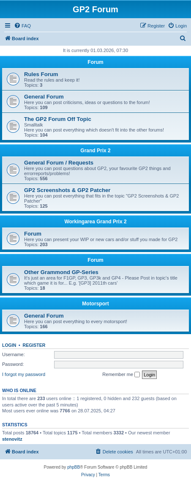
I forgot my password (23, 374)
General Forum (44, 96)
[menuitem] (22, 26)
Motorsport (95, 304)
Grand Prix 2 (95, 151)
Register (34, 345)
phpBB (73, 467)
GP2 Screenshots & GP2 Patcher (67, 190)
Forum (95, 62)
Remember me (121, 375)
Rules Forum (41, 74)
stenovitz (12, 439)
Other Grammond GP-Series (61, 272)
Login (9, 345)
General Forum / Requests (58, 162)
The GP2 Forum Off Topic (57, 119)
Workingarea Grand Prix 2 (95, 222)
